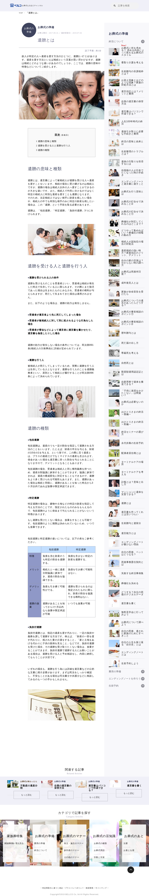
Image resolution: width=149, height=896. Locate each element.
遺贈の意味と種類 (46, 141)
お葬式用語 (99, 850)
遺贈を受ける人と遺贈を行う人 (53, 145)
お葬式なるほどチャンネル (27, 5)
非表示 (65, 135)
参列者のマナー (71, 850)
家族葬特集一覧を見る (13, 843)
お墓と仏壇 (129, 850)
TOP (21, 13)
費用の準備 (39, 843)
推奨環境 (89, 888)
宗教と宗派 (99, 857)
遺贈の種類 (43, 150)
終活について (40, 850)
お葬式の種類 (100, 843)
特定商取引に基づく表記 (52, 888)
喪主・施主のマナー (74, 843)
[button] (114, 5)
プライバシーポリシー (74, 888)
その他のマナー (71, 857)
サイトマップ (101, 888)
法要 (126, 843)
